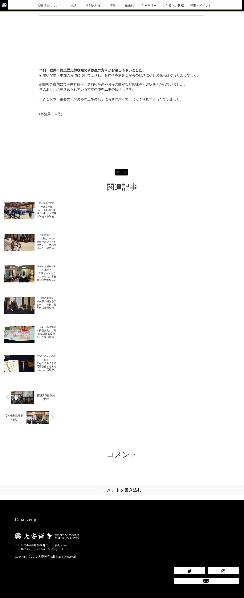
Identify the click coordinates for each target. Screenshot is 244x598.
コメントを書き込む (122, 490)
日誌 (121, 172)
